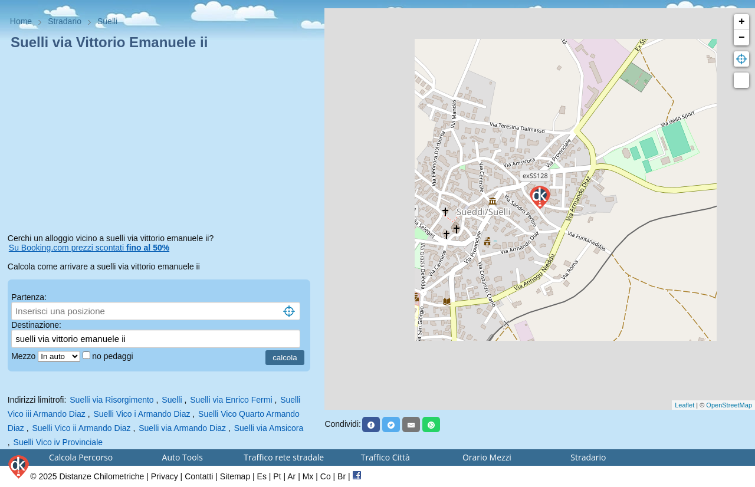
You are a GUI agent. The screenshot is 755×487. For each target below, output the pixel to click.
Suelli (172, 399)
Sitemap (235, 476)
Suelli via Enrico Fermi (231, 399)
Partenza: (29, 297)
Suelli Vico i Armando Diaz (142, 414)
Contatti (199, 476)
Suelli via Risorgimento (111, 399)
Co (325, 476)
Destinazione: (36, 325)
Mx (308, 476)
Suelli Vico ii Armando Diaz (81, 428)
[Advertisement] (162, 143)
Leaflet (684, 405)
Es (262, 476)
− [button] (741, 38)
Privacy (164, 476)
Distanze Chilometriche (101, 476)
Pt (277, 476)
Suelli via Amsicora (269, 428)
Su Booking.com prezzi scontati (89, 247)
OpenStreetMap (729, 405)
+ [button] (741, 22)
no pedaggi (113, 356)
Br (341, 476)
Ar (291, 476)
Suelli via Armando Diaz (182, 428)
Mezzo (24, 356)
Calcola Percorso (81, 457)
